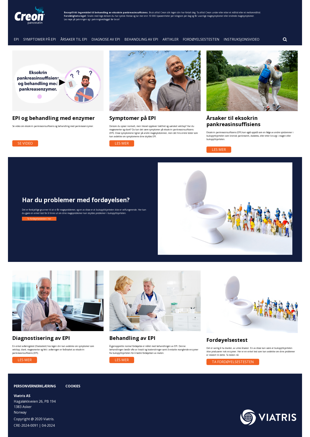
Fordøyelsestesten (201, 40)
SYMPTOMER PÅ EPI (39, 40)
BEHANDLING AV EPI (141, 40)
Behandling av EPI (132, 337)
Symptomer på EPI (132, 117)
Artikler (170, 40)
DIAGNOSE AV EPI (105, 40)
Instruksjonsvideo (241, 40)
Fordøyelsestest (227, 339)
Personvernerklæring (35, 386)
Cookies (72, 386)
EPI (16, 40)
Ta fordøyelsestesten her (39, 218)
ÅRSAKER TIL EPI (73, 40)
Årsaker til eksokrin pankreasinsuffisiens (233, 121)
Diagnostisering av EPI (41, 337)
